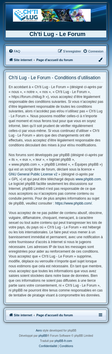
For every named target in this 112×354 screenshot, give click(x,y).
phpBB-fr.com (63, 340)
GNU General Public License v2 (33, 174)
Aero (39, 330)
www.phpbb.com (88, 179)
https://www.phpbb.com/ (73, 203)
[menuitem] (14, 51)
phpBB (43, 335)
